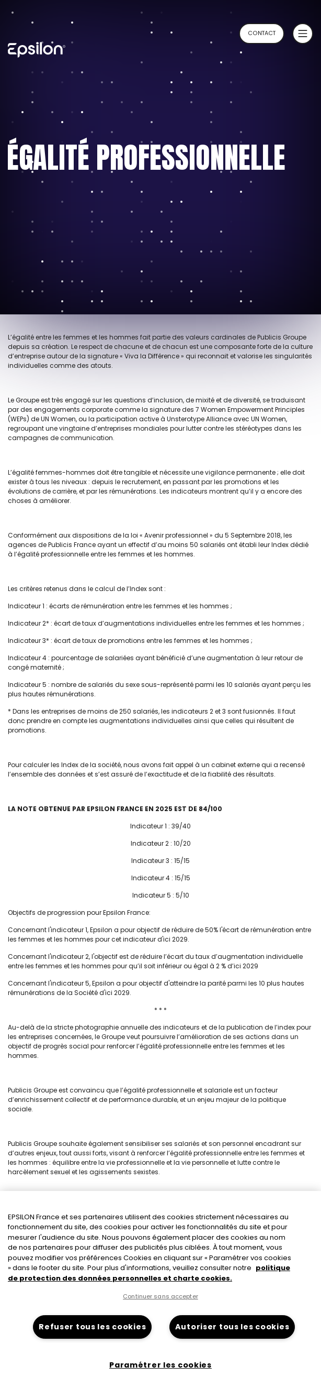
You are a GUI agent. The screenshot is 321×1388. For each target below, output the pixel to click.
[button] (302, 33)
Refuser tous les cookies (92, 1326)
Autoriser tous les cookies (232, 1326)
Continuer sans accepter (160, 1296)
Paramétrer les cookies (160, 1365)
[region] (160, 1289)
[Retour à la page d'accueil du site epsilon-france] (47, 53)
